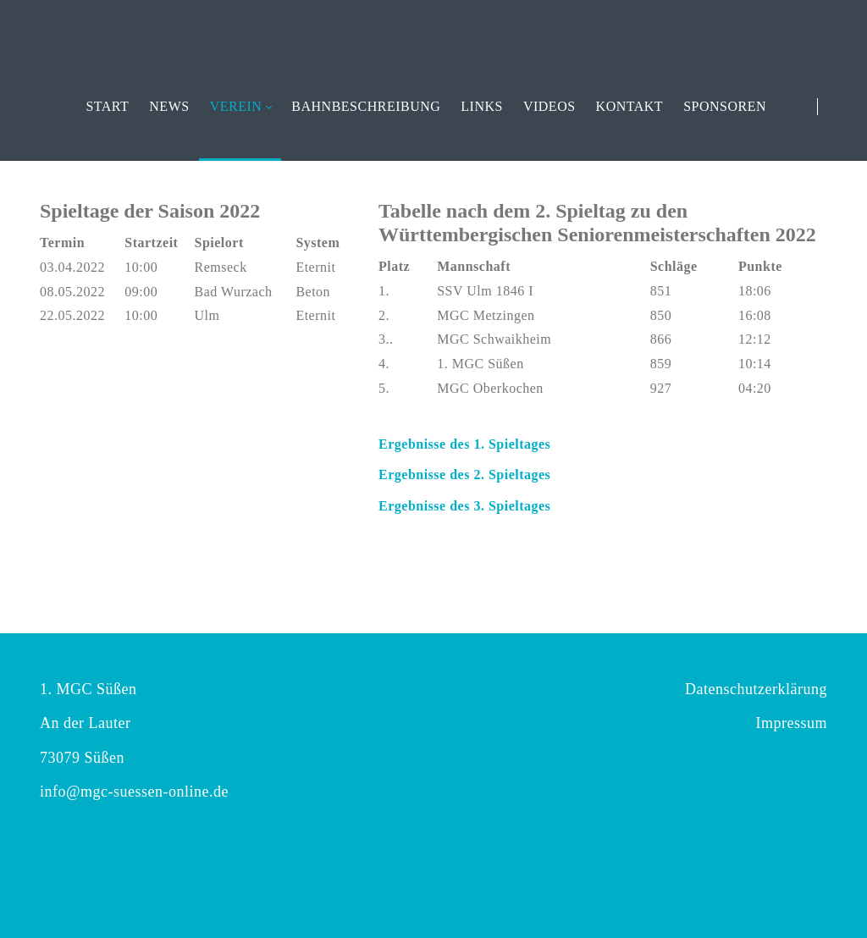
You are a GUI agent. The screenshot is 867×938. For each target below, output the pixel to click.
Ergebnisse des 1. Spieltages (464, 444)
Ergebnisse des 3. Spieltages (464, 506)
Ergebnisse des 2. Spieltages (464, 474)
